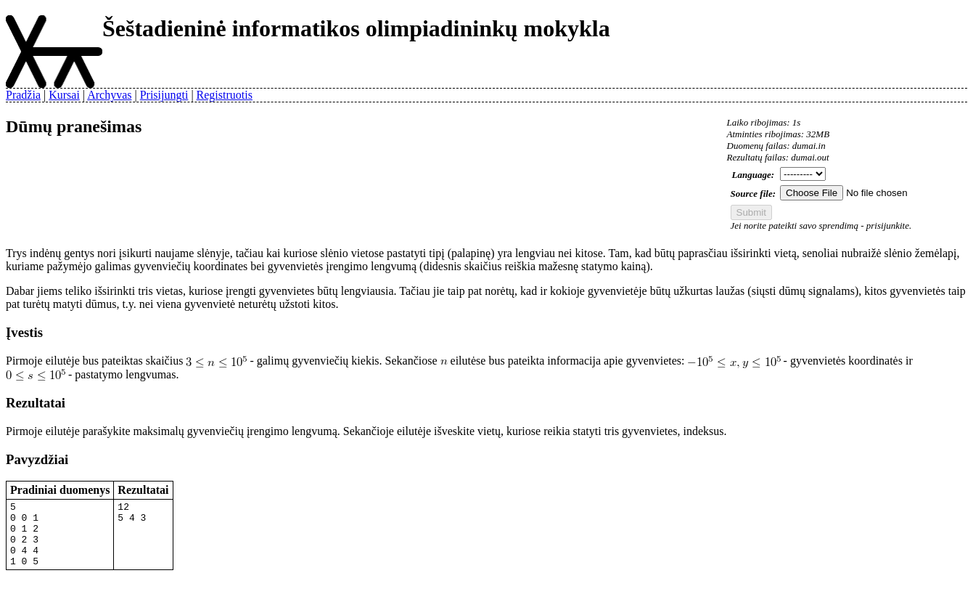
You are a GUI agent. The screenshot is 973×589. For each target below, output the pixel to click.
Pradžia (23, 95)
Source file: (753, 193)
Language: (753, 174)
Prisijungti (164, 95)
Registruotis (225, 95)
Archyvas (109, 95)
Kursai (64, 95)
